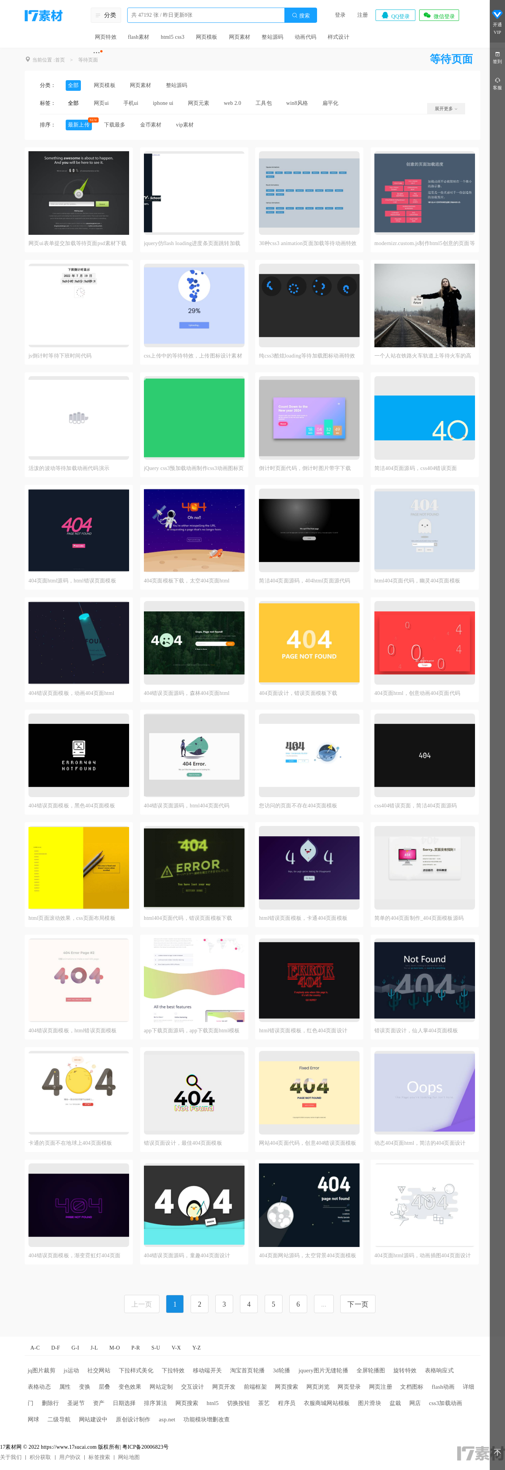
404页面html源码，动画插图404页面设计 (422, 1255)
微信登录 (439, 15)
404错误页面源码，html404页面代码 (187, 806)
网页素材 (240, 37)
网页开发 (223, 1387)
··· (96, 52)
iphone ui (163, 103)
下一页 (357, 1304)
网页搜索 (286, 1387)
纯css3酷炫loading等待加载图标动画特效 (307, 356)
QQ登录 (395, 15)
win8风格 (297, 103)
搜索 (301, 15)
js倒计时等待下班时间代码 (60, 356)
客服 (497, 83)
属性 (65, 1387)
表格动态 (39, 1387)
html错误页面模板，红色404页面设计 (303, 1030)
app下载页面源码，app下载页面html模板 (192, 1030)
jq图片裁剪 (41, 1370)
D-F (55, 1348)
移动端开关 (207, 1370)
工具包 (264, 103)
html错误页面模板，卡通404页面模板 (303, 918)
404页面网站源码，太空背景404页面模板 (307, 1255)
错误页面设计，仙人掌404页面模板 (416, 1030)
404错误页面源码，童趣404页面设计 (187, 1255)
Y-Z (196, 1348)
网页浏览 (318, 1387)
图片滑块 (369, 1403)
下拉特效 (173, 1370)
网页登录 (349, 1387)
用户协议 (70, 1457)
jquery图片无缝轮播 (323, 1370)
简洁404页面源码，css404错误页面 (415, 468)
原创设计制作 (133, 1419)
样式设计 (338, 37)
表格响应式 (439, 1370)
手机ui (131, 103)
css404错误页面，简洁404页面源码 (415, 806)
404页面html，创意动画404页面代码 (417, 693)
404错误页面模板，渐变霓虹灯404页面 (74, 1255)
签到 (497, 57)
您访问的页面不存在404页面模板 (298, 806)
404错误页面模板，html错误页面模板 (72, 1030)
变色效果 (130, 1387)
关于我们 (11, 1457)
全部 (73, 85)
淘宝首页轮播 (247, 1370)
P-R (135, 1348)
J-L (94, 1348)
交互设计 (192, 1387)
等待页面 (88, 60)
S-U (156, 1348)
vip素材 (185, 125)
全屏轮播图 (371, 1370)
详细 (468, 1387)
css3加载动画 (445, 1403)
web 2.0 (232, 103)
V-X (176, 1348)
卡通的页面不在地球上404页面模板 (70, 1143)
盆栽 (395, 1403)
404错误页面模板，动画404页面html (71, 693)
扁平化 (330, 103)
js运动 (71, 1370)
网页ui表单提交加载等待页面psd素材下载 (77, 243)
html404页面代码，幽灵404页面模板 (417, 581)
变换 (84, 1387)
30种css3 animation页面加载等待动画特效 (308, 243)
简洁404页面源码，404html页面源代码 (304, 581)
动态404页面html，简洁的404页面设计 (420, 1143)
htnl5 (213, 1403)
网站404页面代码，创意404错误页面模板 (307, 1143)
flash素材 (139, 37)
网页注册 (380, 1387)
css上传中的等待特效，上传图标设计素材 (193, 356)
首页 (60, 60)
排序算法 (155, 1403)
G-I (75, 1348)
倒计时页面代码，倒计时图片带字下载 (304, 468)
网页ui (101, 103)
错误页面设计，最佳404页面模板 (183, 1143)
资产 (98, 1403)
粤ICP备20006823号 (145, 1447)
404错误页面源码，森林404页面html (187, 693)
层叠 (104, 1387)
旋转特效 (405, 1370)
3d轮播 (281, 1370)
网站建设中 (93, 1419)
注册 (362, 15)
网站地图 (129, 1457)
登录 (340, 15)
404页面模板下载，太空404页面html (187, 581)
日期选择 (124, 1403)
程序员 (286, 1403)
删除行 (50, 1403)
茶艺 (264, 1403)
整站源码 (272, 37)
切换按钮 (238, 1403)
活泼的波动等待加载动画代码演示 (68, 468)
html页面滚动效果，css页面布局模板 (71, 918)
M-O (114, 1348)
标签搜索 (99, 1457)
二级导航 (59, 1419)
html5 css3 (172, 37)
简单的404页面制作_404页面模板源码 (419, 918)
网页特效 (106, 37)
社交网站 (98, 1370)
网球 (33, 1419)
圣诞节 (76, 1403)
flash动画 (443, 1387)
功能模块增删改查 (206, 1419)
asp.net (167, 1419)
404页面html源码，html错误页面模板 (72, 581)
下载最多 (115, 125)
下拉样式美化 (136, 1370)
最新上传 (79, 125)
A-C (35, 1348)
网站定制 (161, 1387)
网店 (415, 1403)
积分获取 (40, 1457)
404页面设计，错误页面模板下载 (298, 693)
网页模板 (207, 37)
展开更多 (446, 108)
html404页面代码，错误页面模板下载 (188, 918)
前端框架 (255, 1387)
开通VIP (497, 22)
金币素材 (151, 125)
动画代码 (305, 37)
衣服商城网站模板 (327, 1403)
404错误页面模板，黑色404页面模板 (71, 806)
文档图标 (411, 1387)
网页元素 (199, 103)
